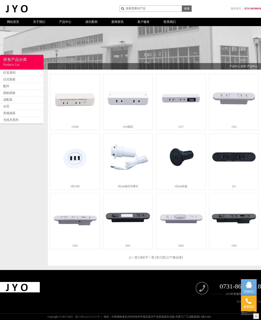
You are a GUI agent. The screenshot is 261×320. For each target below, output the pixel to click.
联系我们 (170, 21)
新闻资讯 (117, 21)
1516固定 (128, 126)
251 (234, 186)
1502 (74, 245)
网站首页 (13, 21)
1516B (74, 126)
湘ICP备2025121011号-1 (88, 316)
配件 (6, 86)
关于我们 (39, 21)
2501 (127, 245)
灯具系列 (9, 72)
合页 (6, 106)
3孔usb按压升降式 (128, 186)
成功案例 (91, 21)
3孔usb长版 (181, 186)
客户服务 (143, 21)
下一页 (149, 257)
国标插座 (9, 93)
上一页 (133, 257)
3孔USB (74, 186)
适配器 (7, 99)
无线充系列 (10, 120)
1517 (181, 126)
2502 (181, 245)
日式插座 (9, 79)
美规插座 (9, 113)
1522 (234, 126)
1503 (234, 245)
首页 (243, 66)
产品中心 (65, 21)
